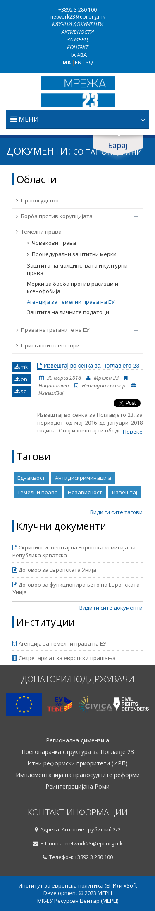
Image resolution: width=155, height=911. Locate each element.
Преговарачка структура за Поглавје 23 (77, 752)
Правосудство (73, 200)
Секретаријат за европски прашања (64, 658)
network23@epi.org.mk (77, 16)
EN (78, 62)
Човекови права (78, 243)
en (20, 379)
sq (20, 391)
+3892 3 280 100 (77, 9)
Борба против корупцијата (73, 216)
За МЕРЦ (77, 39)
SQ (89, 62)
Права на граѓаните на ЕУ (73, 329)
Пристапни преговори (73, 345)
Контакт (77, 47)
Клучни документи (77, 24)
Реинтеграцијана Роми (77, 786)
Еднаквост (31, 477)
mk (21, 367)
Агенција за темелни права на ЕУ (70, 301)
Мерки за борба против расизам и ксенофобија (72, 287)
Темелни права (73, 231)
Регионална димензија (77, 740)
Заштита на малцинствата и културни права (77, 269)
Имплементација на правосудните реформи (78, 775)
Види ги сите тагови (116, 512)
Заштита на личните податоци (68, 312)
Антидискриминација (83, 477)
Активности (78, 31)
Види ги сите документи (111, 607)
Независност (85, 492)
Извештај (124, 492)
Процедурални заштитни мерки (78, 254)
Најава (78, 55)
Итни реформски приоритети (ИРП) (77, 763)
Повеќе (133, 431)
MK (66, 62)
